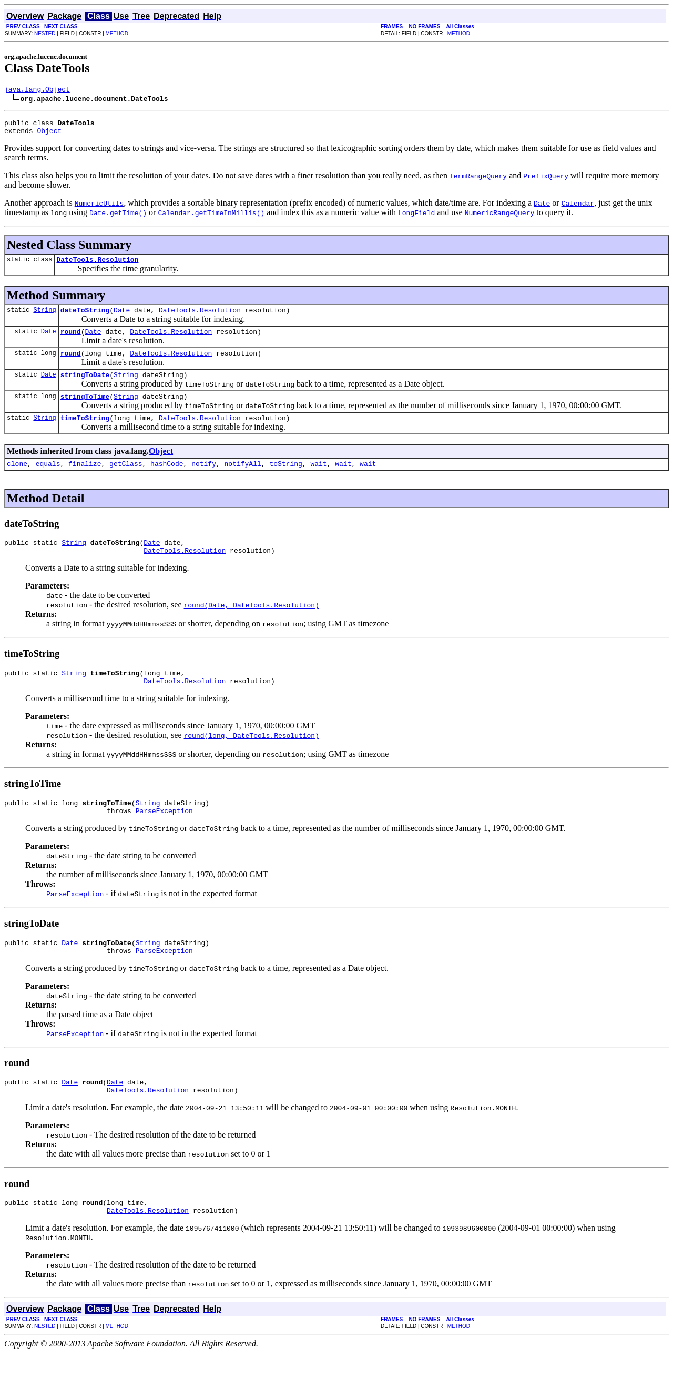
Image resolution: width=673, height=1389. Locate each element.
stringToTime (85, 410)
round (70, 341)
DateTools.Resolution (97, 265)
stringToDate (85, 387)
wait (318, 480)
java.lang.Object (37, 90)
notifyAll (243, 480)
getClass (125, 480)
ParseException (164, 837)
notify (203, 480)
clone (17, 480)
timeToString (85, 433)
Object (49, 135)
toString (285, 480)
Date (122, 317)
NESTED (45, 33)
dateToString (85, 317)
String (44, 317)
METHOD (117, 33)
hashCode (166, 480)
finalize (84, 480)
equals (48, 480)
